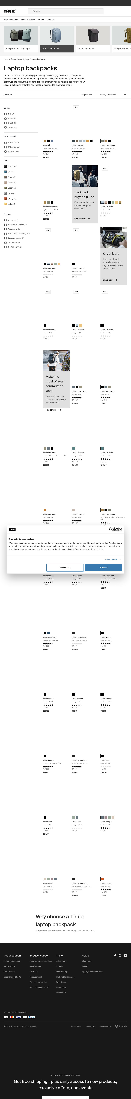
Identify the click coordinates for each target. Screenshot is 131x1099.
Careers (59, 966)
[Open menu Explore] (42, 20)
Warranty (34, 972)
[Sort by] (117, 95)
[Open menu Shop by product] (12, 20)
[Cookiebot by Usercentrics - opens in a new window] (110, 529)
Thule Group (61, 987)
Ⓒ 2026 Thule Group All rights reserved (20, 1026)
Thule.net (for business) (65, 977)
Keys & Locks (35, 966)
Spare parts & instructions (41, 961)
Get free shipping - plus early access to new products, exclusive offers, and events (65, 1084)
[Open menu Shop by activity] (29, 20)
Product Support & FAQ (39, 987)
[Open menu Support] (52, 20)
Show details (111, 559)
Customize (65, 568)
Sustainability (61, 972)
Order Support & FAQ (12, 977)
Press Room (61, 982)
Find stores (86, 961)
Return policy (9, 972)
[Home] (16, 11)
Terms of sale (9, 966)
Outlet (84, 966)
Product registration (38, 982)
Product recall (36, 977)
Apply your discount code (92, 972)
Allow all (104, 568)
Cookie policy (90, 1026)
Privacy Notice (76, 1026)
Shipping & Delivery (12, 961)
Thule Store (61, 992)
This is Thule (61, 961)
